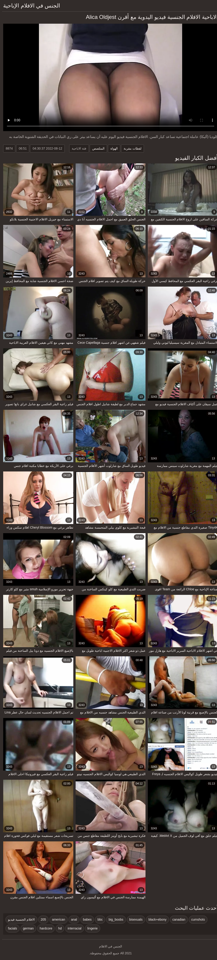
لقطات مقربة (130, 148)
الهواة (112, 148)
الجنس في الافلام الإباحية (29, 6)
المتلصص (96, 148)
